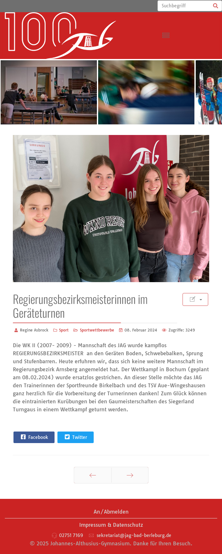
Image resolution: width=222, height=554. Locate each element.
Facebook (33, 437)
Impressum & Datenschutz (111, 525)
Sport (64, 330)
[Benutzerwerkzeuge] (195, 299)
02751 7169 (71, 535)
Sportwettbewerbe (97, 330)
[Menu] (165, 35)
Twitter (75, 437)
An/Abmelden (111, 511)
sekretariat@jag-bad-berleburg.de (134, 535)
